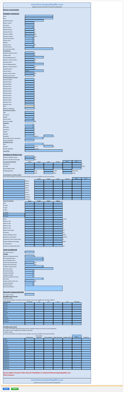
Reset (6, 389)
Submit (15, 389)
